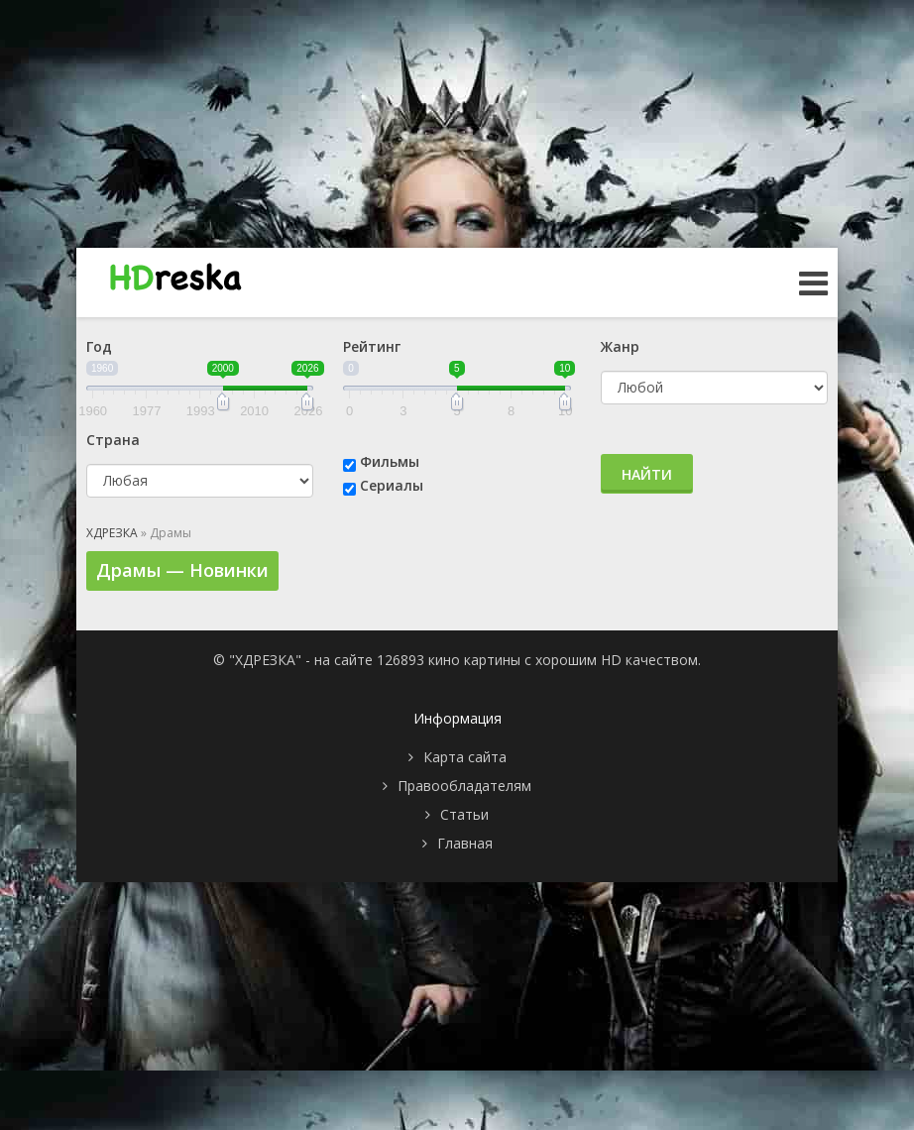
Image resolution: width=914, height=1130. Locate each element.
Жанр (620, 346)
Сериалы (391, 485)
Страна (113, 439)
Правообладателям (464, 785)
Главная (465, 843)
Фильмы (389, 461)
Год (99, 346)
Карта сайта (465, 756)
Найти (647, 474)
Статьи (464, 814)
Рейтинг (371, 346)
